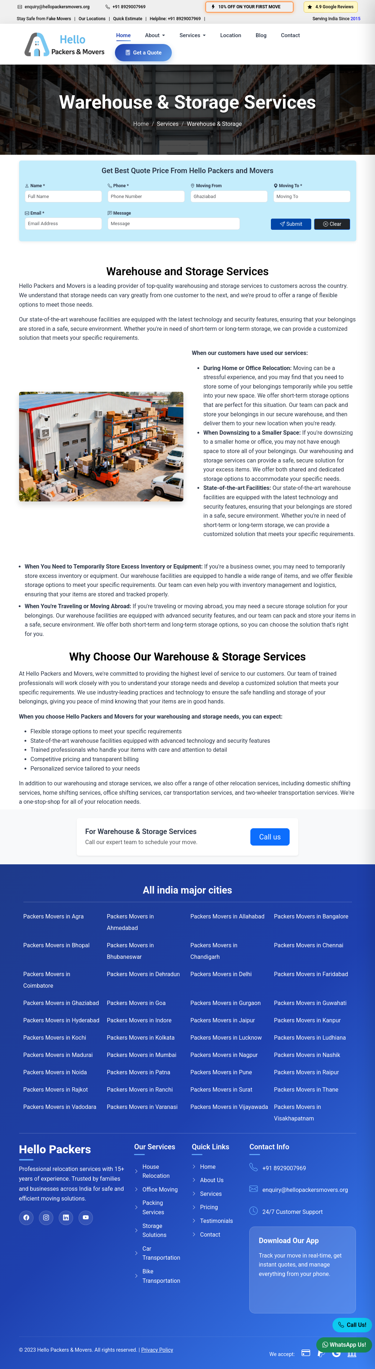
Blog (261, 35)
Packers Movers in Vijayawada (229, 1106)
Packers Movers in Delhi (221, 974)
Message (119, 213)
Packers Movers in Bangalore (311, 916)
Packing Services (149, 1207)
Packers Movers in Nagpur (224, 1055)
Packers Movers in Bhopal (56, 945)
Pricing (205, 1207)
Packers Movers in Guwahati (310, 1003)
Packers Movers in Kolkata (141, 1037)
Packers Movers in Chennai (309, 945)
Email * (34, 213)
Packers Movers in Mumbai (142, 1055)
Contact (290, 35)
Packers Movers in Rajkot (55, 1089)
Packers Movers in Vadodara (60, 1106)
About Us (207, 1180)
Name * (35, 185)
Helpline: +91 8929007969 (175, 18)
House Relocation (152, 1171)
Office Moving (156, 1189)
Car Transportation (157, 1253)
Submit (291, 224)
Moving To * (287, 185)
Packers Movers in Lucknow (226, 1037)
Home (123, 35)
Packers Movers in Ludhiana (310, 1037)
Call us (270, 837)
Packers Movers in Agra (53, 916)
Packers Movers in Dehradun (143, 974)
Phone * (118, 185)
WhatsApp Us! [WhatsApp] (344, 1346)
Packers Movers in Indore (139, 1020)
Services (207, 1193)
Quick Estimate (127, 18)
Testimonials (212, 1221)
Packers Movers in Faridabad (311, 974)
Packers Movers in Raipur (306, 1072)
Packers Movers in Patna (138, 1072)
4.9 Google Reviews (331, 7)
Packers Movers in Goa (136, 1003)
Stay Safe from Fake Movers (44, 18)
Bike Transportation (157, 1276)
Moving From (206, 185)
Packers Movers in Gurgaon (226, 1003)
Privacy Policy (157, 1350)
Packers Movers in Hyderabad (61, 1020)
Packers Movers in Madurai (58, 1055)
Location (230, 35)
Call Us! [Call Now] (352, 1326)
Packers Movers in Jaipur (223, 1020)
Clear (332, 224)
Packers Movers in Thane (306, 1089)
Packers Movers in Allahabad (228, 916)
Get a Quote (143, 52)
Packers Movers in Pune (221, 1072)
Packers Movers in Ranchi (140, 1089)
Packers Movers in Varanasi (142, 1106)
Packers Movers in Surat (222, 1089)
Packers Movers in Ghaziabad (61, 1003)
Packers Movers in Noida (55, 1072)
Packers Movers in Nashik (307, 1055)
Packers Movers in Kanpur (307, 1020)
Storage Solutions (150, 1231)
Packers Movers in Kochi (54, 1037)
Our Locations (92, 18)
